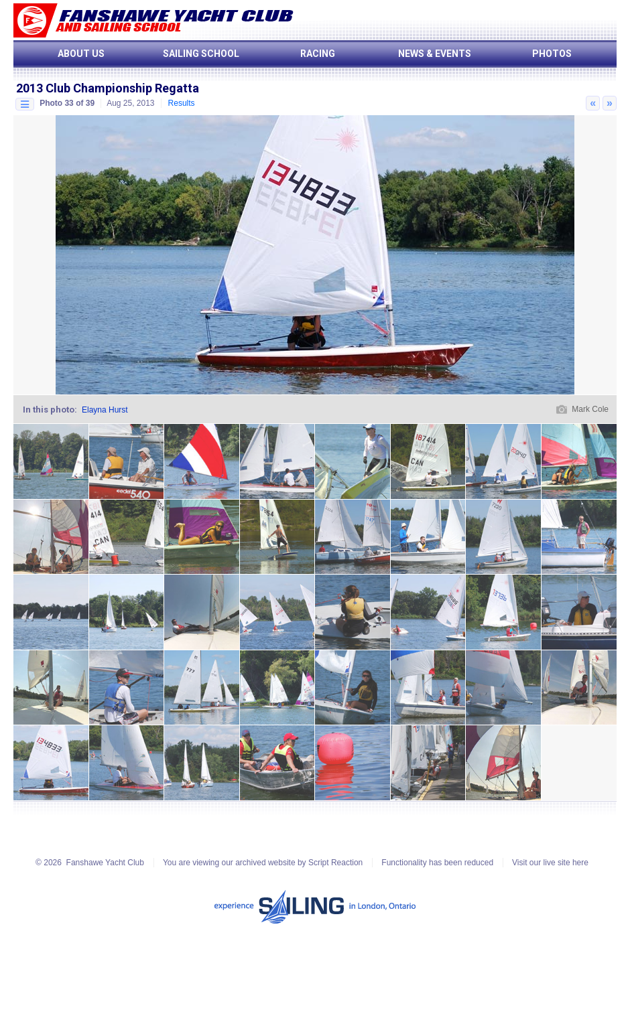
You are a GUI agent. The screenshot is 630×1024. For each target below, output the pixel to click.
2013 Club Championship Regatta (107, 88)
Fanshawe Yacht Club (105, 862)
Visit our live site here (550, 862)
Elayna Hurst (105, 410)
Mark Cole (590, 409)
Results (181, 103)
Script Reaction (335, 862)
